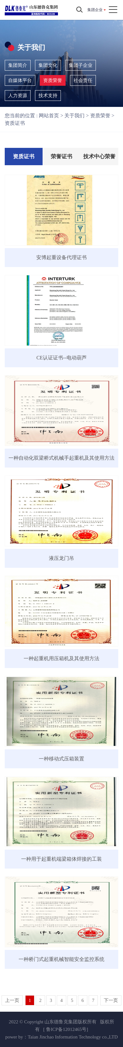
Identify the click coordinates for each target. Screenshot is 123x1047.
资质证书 (15, 123)
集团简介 (17, 65)
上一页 (12, 1000)
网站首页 (49, 115)
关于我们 (74, 115)
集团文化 (47, 65)
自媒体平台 (20, 80)
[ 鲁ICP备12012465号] (65, 1029)
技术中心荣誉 (99, 157)
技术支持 (47, 95)
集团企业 (94, 10)
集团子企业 (80, 65)
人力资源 (17, 95)
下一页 (111, 1000)
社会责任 (82, 80)
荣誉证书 (61, 157)
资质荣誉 (52, 80)
